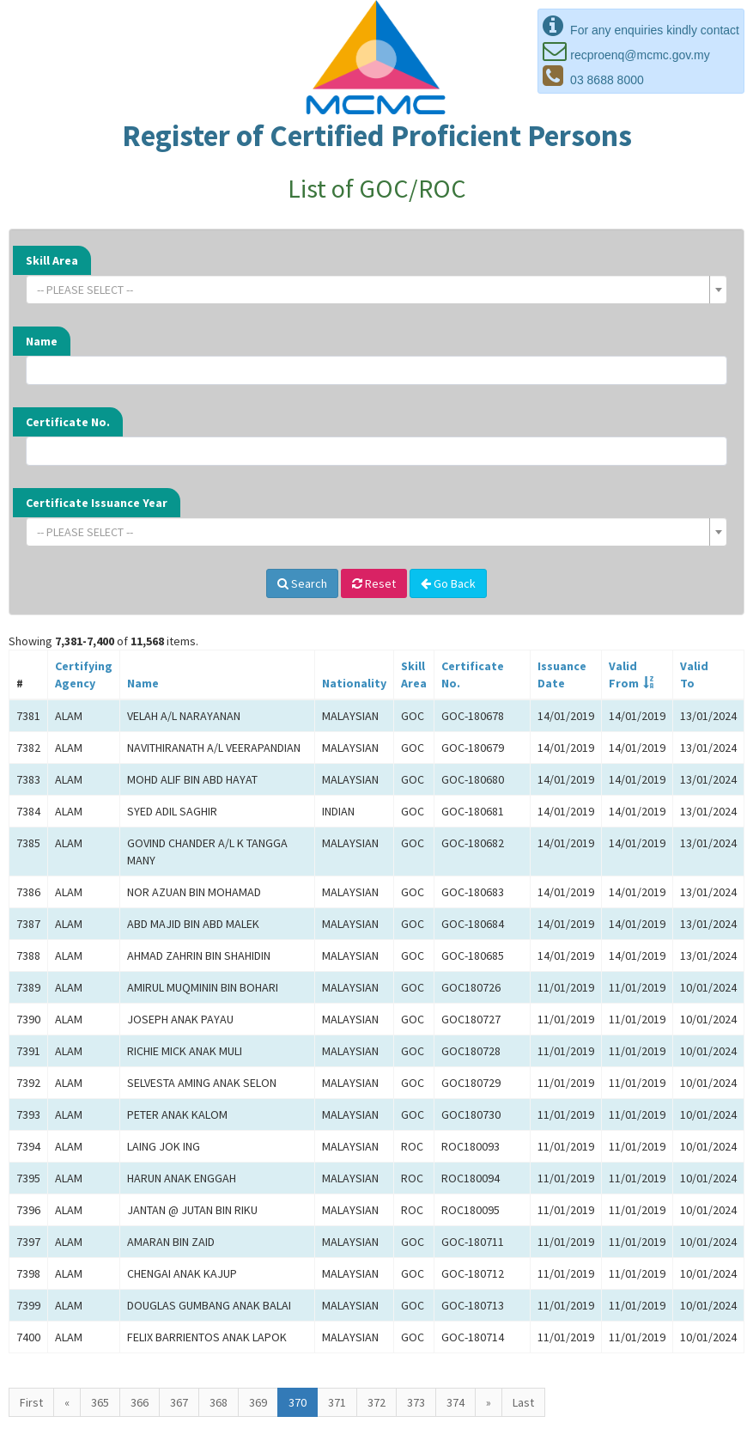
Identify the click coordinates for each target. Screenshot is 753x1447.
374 (455, 1402)
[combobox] (376, 289)
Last (523, 1402)
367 (179, 1402)
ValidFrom (624, 674)
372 (376, 1402)
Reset (374, 583)
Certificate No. (68, 422)
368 (219, 1402)
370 (297, 1402)
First (31, 1402)
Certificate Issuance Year (96, 502)
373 (416, 1402)
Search (302, 583)
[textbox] (371, 289)
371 (337, 1402)
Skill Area (52, 260)
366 (140, 1402)
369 (258, 1402)
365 (100, 1402)
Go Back (448, 583)
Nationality (354, 683)
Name (42, 341)
